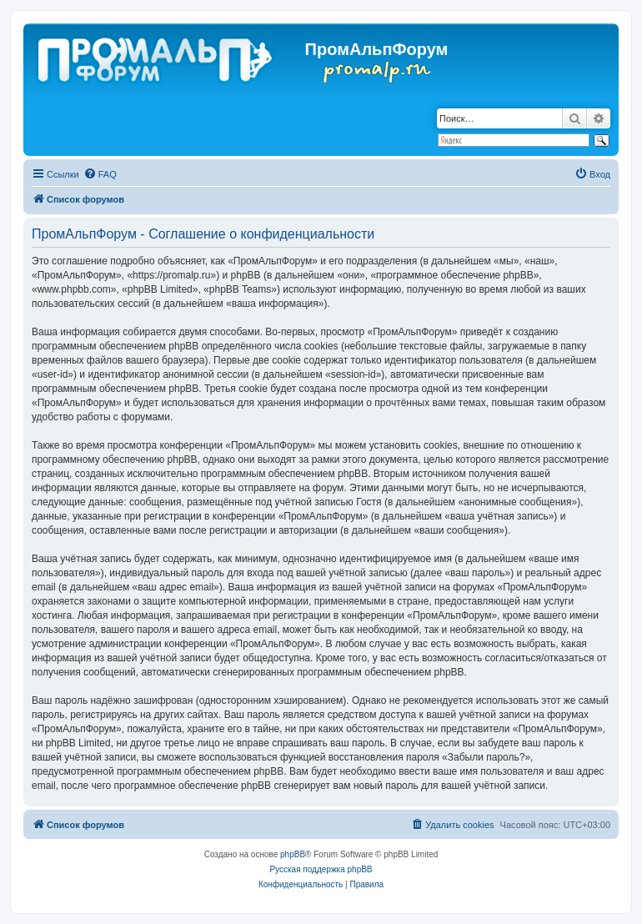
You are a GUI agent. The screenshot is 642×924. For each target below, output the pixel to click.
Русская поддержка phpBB (320, 869)
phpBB (292, 854)
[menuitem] (100, 174)
